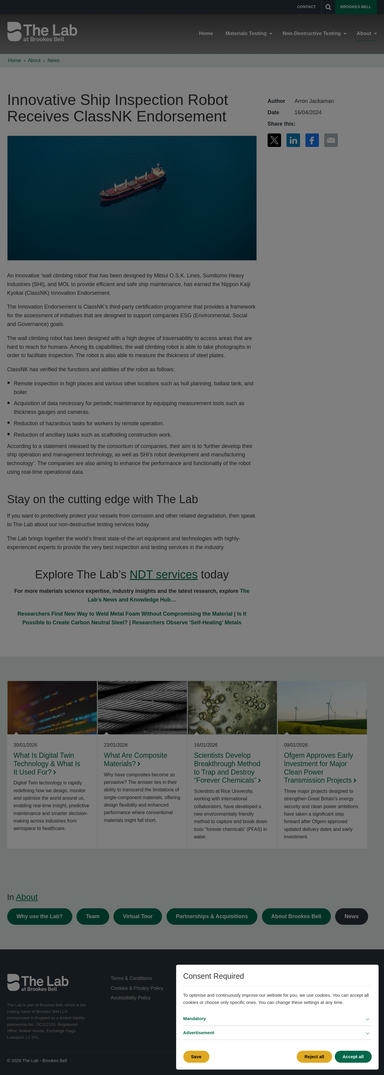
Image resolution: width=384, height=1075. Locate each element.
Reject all (314, 1056)
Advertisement (198, 1032)
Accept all (353, 1056)
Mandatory (194, 1018)
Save (196, 1056)
